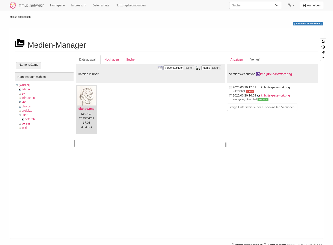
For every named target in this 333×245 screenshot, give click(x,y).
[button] (291, 5)
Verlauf (255, 59)
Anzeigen (237, 59)
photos (26, 106)
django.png (86, 108)
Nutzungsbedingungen (131, 5)
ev (23, 93)
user (24, 115)
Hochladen (111, 59)
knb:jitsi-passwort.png (276, 74)
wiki (24, 127)
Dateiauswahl (88, 59)
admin (26, 89)
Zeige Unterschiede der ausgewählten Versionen (262, 107)
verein (26, 123)
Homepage (57, 5)
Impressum (78, 5)
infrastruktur (30, 97)
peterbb (30, 119)
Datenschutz (100, 5)
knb (24, 102)
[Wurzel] (24, 85)
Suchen (131, 59)
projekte (27, 110)
